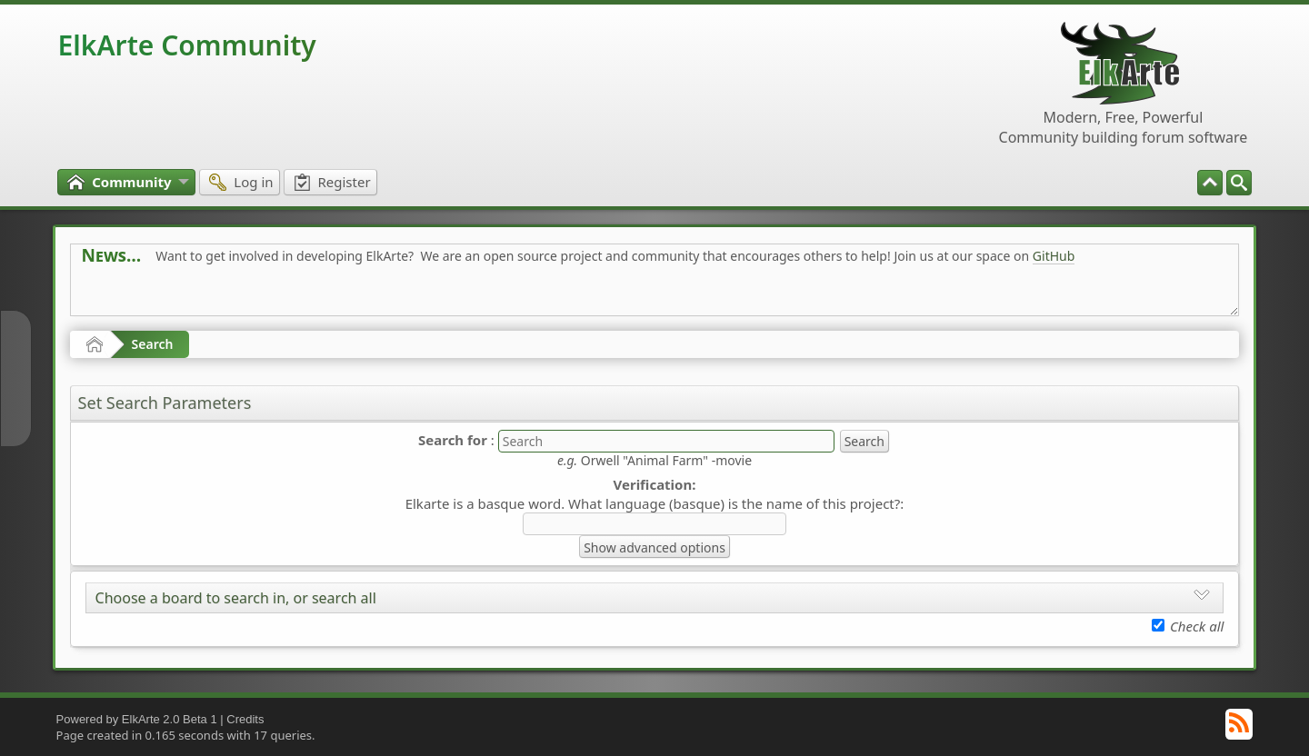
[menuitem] (1239, 182)
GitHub (1054, 255)
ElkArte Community (187, 45)
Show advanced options (654, 547)
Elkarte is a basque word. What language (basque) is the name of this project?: (654, 503)
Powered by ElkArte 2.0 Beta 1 (136, 719)
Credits (245, 719)
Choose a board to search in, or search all (235, 598)
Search (153, 344)
